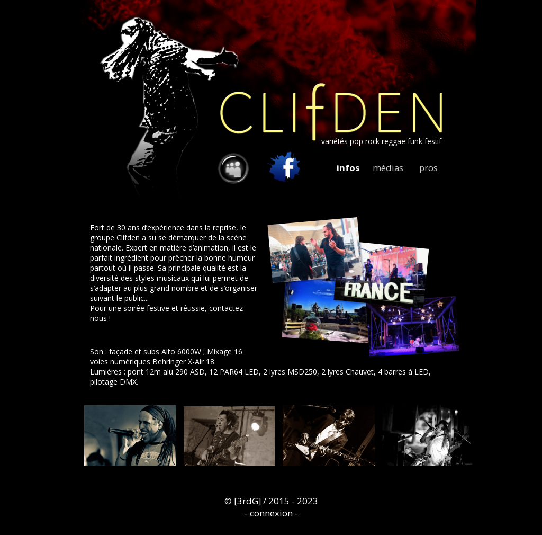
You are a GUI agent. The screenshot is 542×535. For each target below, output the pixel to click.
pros (428, 168)
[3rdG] (247, 501)
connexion (271, 513)
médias (388, 168)
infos (348, 168)
